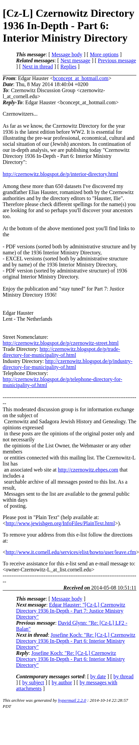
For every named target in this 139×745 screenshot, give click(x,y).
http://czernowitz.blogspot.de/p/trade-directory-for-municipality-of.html (61, 352)
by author (62, 682)
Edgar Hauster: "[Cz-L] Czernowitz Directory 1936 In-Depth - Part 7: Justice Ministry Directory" (70, 611)
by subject (33, 682)
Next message (75, 60)
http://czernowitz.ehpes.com (88, 470)
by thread (124, 676)
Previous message (117, 60)
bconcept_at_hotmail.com (81, 78)
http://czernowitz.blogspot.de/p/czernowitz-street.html (61, 343)
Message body (66, 54)
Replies (68, 66)
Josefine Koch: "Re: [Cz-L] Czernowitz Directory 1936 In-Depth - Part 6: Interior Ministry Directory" (75, 641)
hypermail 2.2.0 (72, 700)
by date (98, 676)
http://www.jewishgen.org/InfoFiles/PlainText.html (60, 523)
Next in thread (37, 66)
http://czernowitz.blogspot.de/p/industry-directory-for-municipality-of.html (67, 364)
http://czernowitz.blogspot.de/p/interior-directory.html (60, 174)
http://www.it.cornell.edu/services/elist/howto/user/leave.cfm (71, 552)
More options (104, 54)
